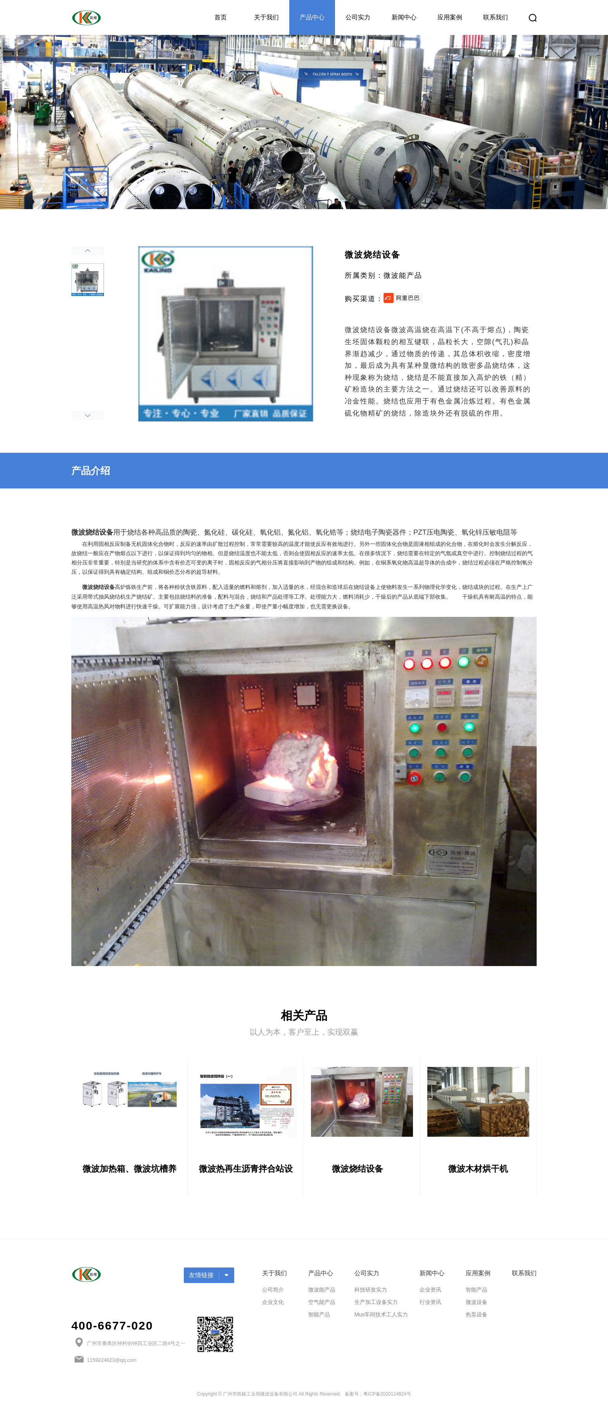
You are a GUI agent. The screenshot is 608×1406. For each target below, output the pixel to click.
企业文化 (273, 1304)
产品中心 (312, 17)
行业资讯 (430, 1304)
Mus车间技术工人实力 (381, 1317)
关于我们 (266, 17)
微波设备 (476, 1304)
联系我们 (495, 17)
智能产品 (319, 1317)
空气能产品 (321, 1304)
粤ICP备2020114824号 (387, 1396)
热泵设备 (476, 1317)
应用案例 (449, 17)
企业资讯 (430, 1292)
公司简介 (273, 1292)
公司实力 (357, 17)
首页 (220, 17)
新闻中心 (404, 17)
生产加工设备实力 (376, 1304)
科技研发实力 (370, 1292)
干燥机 (470, 597)
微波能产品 (321, 1292)
